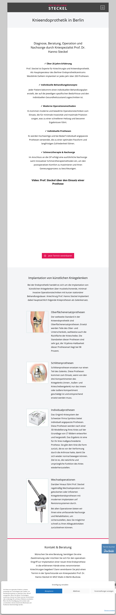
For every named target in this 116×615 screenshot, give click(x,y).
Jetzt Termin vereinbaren (58, 255)
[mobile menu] (102, 7)
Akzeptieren (49, 591)
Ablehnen (76, 591)
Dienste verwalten (109, 610)
